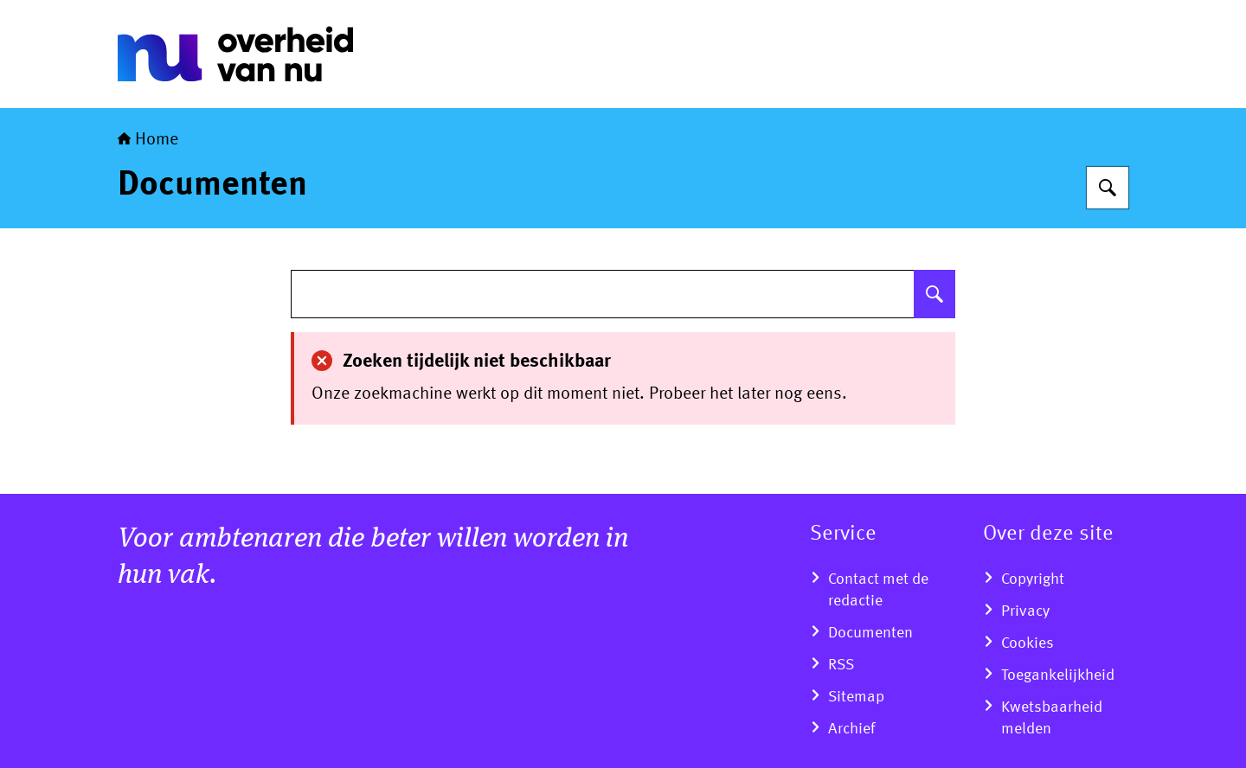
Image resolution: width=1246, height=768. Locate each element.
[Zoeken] (1107, 187)
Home (148, 140)
